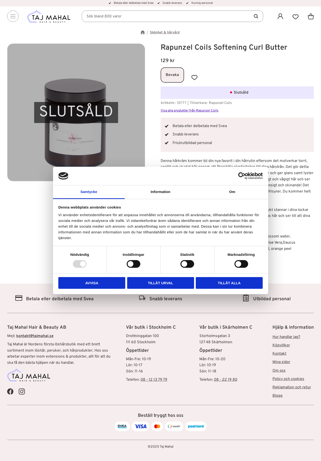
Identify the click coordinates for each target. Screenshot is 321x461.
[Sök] (256, 16)
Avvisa (91, 283)
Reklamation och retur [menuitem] (291, 387)
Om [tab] (232, 192)
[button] (295, 16)
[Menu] (13, 16)
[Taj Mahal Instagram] (21, 391)
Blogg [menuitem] (277, 395)
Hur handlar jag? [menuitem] (286, 337)
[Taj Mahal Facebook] (10, 391)
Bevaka (172, 75)
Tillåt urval (160, 283)
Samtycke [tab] (88, 192)
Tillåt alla (229, 283)
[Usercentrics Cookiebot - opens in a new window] (242, 175)
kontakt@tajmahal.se (35, 336)
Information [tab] (160, 192)
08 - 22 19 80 (225, 379)
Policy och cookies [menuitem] (288, 379)
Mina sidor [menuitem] (281, 362)
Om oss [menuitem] (279, 370)
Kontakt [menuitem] (279, 353)
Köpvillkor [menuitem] (281, 345)
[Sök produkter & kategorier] (172, 16)
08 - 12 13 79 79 (154, 379)
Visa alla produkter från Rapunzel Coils (189, 111)
